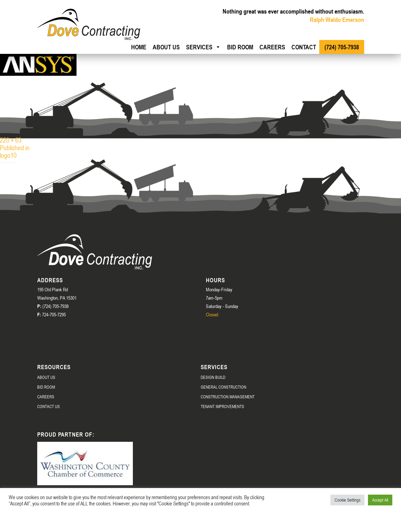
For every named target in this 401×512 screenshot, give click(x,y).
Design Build (213, 377)
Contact (303, 46)
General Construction (223, 387)
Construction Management (228, 396)
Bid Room (240, 46)
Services (203, 46)
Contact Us (48, 406)
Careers (272, 46)
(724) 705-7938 (341, 47)
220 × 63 (11, 140)
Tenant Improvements (222, 406)
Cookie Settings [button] (347, 500)
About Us (46, 377)
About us (166, 46)
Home (138, 46)
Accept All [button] (380, 500)
